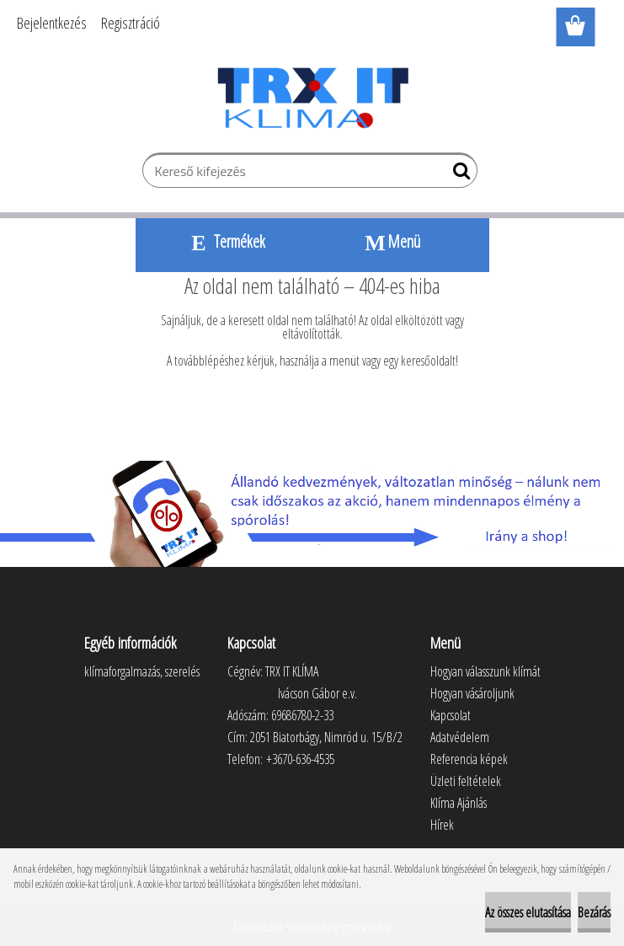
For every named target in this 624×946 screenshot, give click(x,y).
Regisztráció (130, 23)
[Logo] (312, 98)
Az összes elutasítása (528, 912)
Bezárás (594, 912)
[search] (458, 174)
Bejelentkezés (52, 23)
